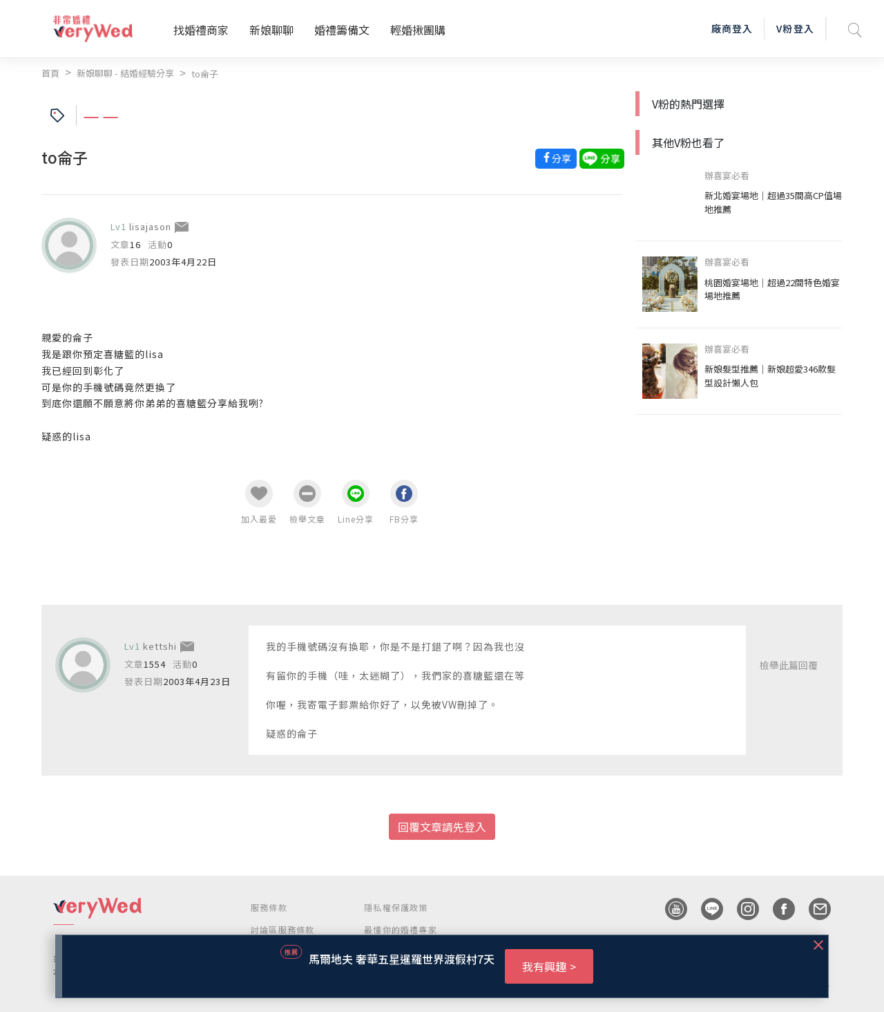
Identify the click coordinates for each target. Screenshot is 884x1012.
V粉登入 (795, 28)
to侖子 (204, 73)
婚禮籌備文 (341, 29)
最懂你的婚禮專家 (400, 929)
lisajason (150, 226)
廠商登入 (732, 28)
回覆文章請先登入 (442, 826)
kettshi (160, 646)
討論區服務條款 (282, 929)
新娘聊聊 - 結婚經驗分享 (125, 72)
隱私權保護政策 (395, 907)
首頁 (50, 72)
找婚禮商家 (201, 29)
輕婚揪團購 (417, 29)
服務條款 (269, 907)
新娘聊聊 (271, 29)
